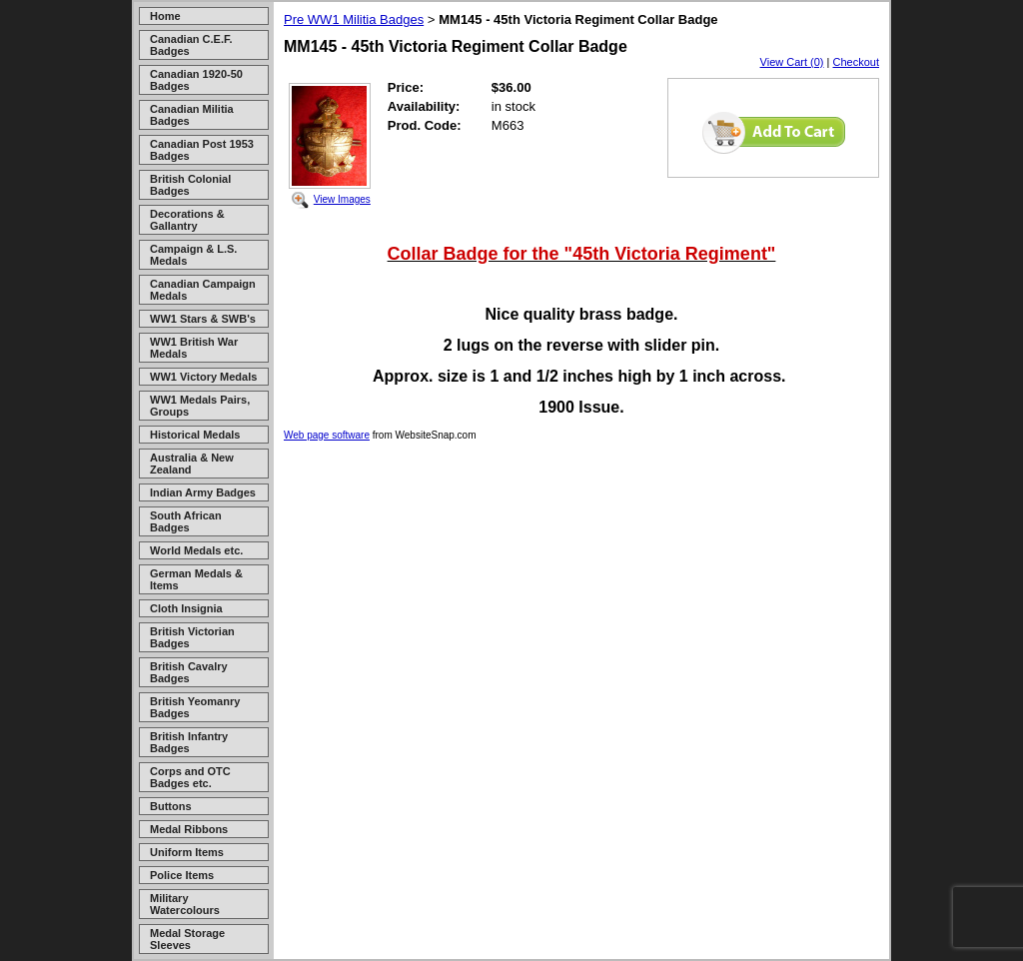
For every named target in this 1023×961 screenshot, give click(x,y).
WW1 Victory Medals (203, 377)
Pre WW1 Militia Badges (354, 19)
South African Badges (186, 521)
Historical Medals (195, 435)
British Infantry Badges (189, 742)
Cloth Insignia (186, 608)
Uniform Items (187, 852)
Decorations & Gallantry (187, 220)
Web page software (327, 435)
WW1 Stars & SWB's (203, 319)
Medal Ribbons (189, 829)
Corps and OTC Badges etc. (190, 777)
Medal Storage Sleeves (187, 939)
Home (165, 16)
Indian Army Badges (203, 492)
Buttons (171, 806)
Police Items (182, 875)
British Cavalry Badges (189, 672)
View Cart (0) (792, 62)
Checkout (856, 62)
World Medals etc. (196, 550)
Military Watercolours (185, 904)
